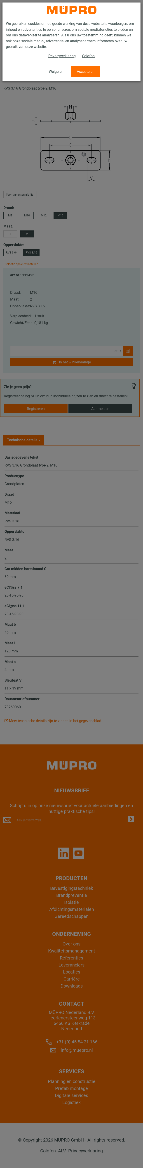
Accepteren (85, 71)
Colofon (88, 56)
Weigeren (56, 71)
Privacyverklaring (62, 56)
